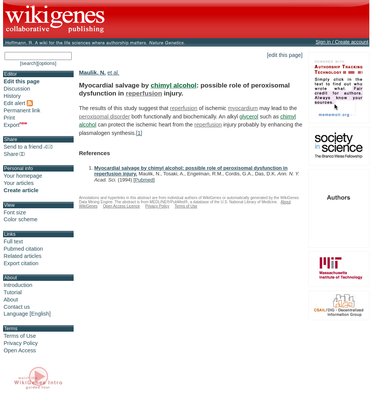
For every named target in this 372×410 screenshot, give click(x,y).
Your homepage (23, 176)
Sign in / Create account (342, 42)
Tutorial (13, 292)
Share (15, 154)
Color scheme (21, 219)
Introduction (18, 285)
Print (9, 118)
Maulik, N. (92, 72)
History (12, 96)
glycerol (248, 116)
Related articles (23, 256)
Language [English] (27, 314)
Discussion (17, 89)
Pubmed (144, 180)
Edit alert (18, 103)
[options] (47, 63)
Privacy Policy (21, 343)
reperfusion (144, 93)
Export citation (21, 263)
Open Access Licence (121, 206)
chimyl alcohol (173, 85)
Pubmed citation (23, 249)
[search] (28, 63)
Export (15, 125)
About (11, 300)
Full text (13, 241)
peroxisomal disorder (104, 116)
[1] (139, 133)
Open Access (20, 350)
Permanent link (22, 110)
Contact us (17, 307)
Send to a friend (28, 147)
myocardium (243, 108)
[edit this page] (285, 55)
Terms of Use (20, 336)
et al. (113, 73)
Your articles (19, 183)
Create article (21, 190)
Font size (15, 212)
